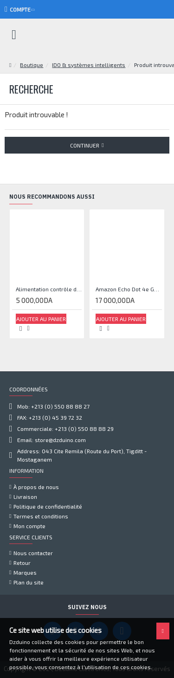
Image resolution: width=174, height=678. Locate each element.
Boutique (31, 64)
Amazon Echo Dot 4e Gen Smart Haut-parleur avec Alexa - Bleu (128, 289)
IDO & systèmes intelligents (88, 64)
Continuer (84, 145)
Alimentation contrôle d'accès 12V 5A (49, 289)
